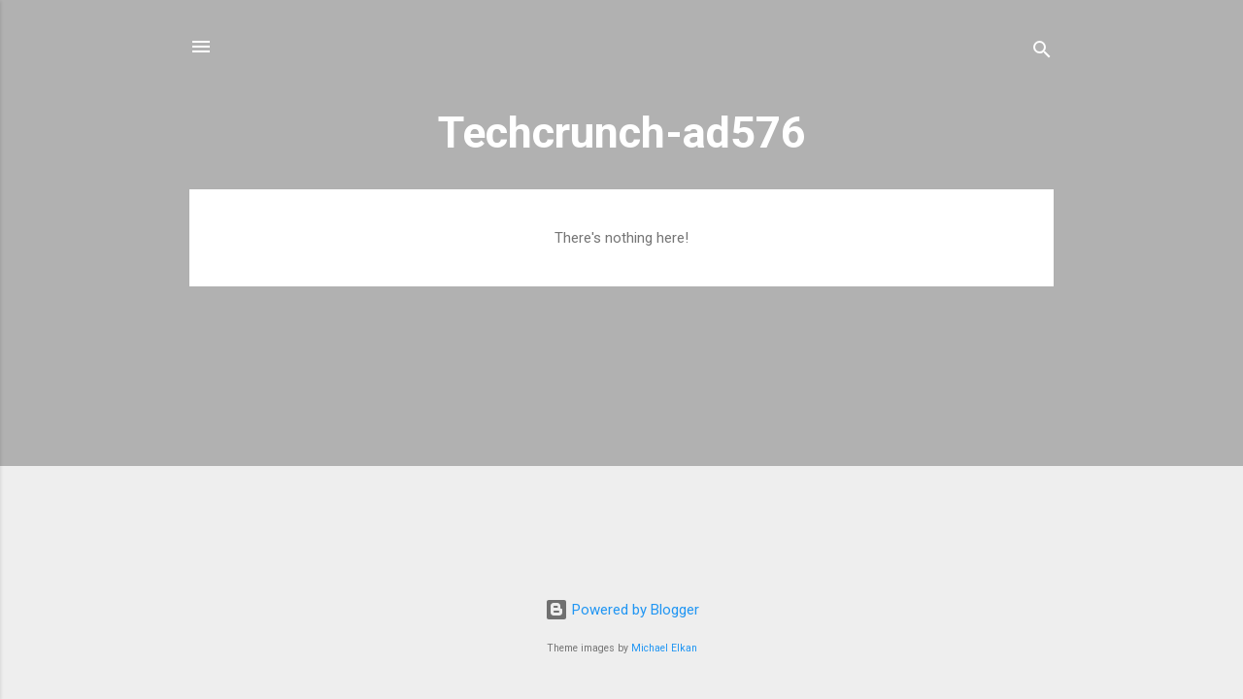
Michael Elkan (664, 648)
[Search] (1042, 53)
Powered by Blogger (622, 609)
